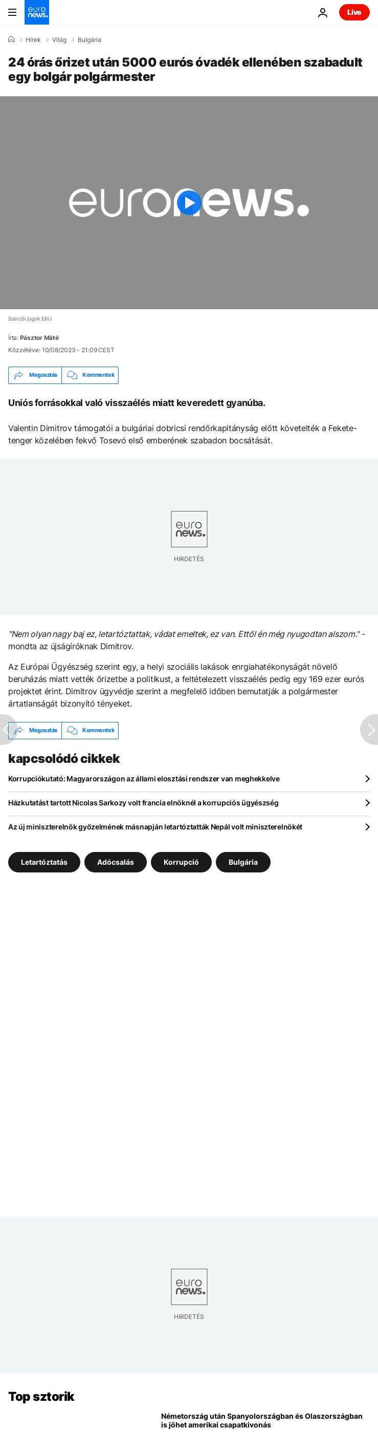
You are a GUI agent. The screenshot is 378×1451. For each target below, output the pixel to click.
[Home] (11, 39)
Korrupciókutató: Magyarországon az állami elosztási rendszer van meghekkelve (144, 778)
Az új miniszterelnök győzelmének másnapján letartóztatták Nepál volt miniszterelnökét (155, 826)
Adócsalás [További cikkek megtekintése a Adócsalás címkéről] (115, 861)
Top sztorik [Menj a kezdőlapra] (41, 1396)
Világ (59, 40)
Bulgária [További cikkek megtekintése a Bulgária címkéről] (243, 861)
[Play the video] (189, 202)
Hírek (33, 40)
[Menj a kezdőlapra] (37, 12)
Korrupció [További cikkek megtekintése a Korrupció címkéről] (181, 861)
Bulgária (89, 40)
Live (354, 12)
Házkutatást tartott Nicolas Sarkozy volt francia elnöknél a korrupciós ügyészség (143, 802)
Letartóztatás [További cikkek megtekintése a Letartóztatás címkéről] (44, 861)
